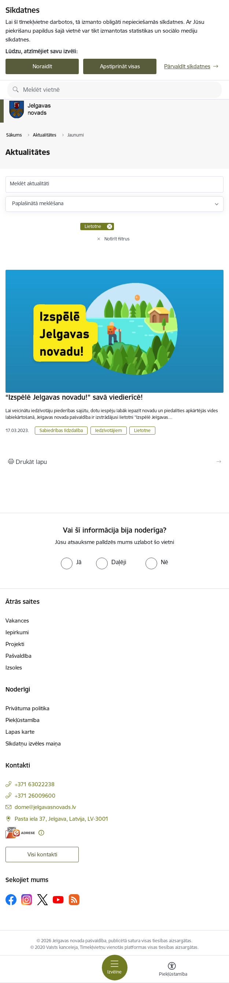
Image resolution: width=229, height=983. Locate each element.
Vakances (17, 620)
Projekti (14, 644)
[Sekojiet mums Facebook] (10, 899)
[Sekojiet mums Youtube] (58, 899)
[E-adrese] (20, 833)
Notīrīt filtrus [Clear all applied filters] (117, 239)
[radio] (71, 562)
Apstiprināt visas (120, 66)
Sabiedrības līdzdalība (61, 430)
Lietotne (142, 430)
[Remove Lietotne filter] (109, 226)
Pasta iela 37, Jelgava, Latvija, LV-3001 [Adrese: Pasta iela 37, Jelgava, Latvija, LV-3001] (61, 818)
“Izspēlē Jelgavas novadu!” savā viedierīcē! (74, 397)
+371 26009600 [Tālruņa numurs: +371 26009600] (35, 795)
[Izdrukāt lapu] (114, 462)
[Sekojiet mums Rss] (74, 899)
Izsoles (13, 667)
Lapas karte (19, 731)
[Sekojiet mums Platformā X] (42, 899)
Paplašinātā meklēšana (37, 203)
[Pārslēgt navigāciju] (115, 967)
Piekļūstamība (22, 720)
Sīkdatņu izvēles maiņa (33, 743)
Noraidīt (42, 66)
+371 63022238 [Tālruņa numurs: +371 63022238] (35, 784)
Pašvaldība (18, 655)
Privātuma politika (27, 708)
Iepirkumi (17, 632)
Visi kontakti (42, 854)
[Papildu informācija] (41, 832)
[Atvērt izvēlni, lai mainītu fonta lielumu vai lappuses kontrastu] (172, 970)
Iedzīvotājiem (108, 430)
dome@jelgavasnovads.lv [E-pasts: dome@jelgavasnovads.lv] (45, 807)
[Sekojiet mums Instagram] (26, 899)
